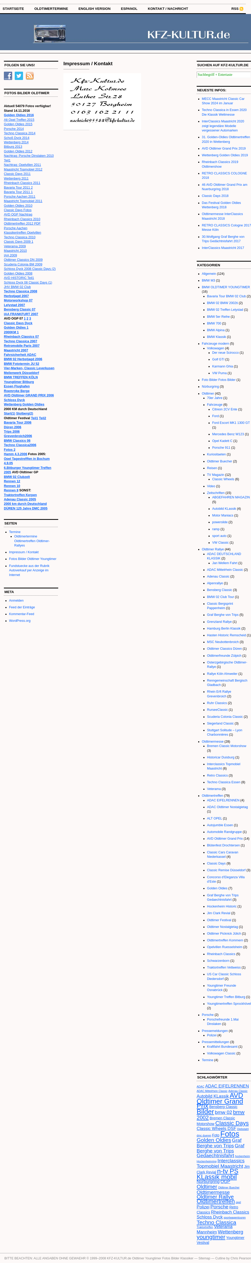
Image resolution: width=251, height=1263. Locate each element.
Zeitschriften (216, 493)
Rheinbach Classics (221, 954)
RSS (235, 9)
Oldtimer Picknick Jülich (224, 933)
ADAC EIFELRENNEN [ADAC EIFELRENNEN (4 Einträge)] (227, 1086)
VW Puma (219, 373)
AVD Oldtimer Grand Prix (225, 838)
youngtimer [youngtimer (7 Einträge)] (211, 1237)
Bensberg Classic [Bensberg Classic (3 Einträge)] (223, 1107)
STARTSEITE (13, 9)
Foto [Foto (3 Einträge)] (215, 1135)
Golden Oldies (217, 888)
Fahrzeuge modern (215, 343)
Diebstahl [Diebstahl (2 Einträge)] (242, 1129)
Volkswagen (215, 348)
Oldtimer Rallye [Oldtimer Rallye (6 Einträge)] (215, 1197)
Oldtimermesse (213, 741)
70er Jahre (215, 398)
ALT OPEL (214, 818)
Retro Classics (217, 775)
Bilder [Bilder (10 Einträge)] (205, 1112)
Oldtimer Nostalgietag (222, 927)
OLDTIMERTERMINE (51, 9)
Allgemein (209, 274)
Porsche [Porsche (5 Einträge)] (219, 1206)
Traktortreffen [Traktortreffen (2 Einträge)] (205, 1227)
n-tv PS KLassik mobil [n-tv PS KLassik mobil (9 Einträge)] (217, 1174)
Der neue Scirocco (225, 352)
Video (211, 486)
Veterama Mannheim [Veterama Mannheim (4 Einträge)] (215, 1229)
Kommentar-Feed (21, 614)
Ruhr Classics (217, 703)
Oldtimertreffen (212, 795)
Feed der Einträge (22, 607)
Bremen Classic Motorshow (226, 746)
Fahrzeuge (215, 405)
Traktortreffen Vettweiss (224, 967)
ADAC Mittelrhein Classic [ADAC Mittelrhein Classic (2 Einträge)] (212, 1090)
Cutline (220, 1258)
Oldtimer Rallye (213, 549)
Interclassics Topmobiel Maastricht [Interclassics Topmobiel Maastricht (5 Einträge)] (221, 1163)
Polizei (212, 1035)
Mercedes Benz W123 (228, 434)
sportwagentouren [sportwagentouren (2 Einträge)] (235, 1217)
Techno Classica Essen (223, 782)
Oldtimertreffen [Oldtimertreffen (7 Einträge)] (216, 1201)
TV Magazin (215, 475)
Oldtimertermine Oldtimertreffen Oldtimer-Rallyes (32, 541)
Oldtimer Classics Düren (224, 649)
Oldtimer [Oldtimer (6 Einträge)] (207, 1187)
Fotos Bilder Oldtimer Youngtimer (32, 559)
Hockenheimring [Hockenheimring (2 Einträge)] (207, 1161)
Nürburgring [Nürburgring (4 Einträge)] (208, 1181)
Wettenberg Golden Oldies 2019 (225, 155)
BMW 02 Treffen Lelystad (225, 310)
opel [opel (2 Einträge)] (238, 1202)
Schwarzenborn (218, 961)
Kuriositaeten (216, 454)
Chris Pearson (241, 1258)
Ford (215, 416)
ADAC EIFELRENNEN (223, 800)
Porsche (208, 1015)
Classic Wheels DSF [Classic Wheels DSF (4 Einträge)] (216, 1128)
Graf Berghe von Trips (223, 615)
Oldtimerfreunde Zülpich (224, 656)
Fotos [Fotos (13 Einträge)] (229, 1133)
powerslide (220, 522)
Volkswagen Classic (221, 1053)
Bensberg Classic (219, 590)
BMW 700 (214, 323)
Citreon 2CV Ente (224, 409)
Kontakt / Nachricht (168, 9)
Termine (14, 532)
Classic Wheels (223, 479)
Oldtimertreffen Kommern (225, 940)
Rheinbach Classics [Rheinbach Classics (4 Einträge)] (230, 1212)
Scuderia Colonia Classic (225, 717)
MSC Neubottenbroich (223, 642)
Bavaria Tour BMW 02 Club (226, 296)
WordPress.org (20, 621)
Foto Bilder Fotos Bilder (218, 380)
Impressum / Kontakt (24, 552)
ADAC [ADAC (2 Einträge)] (200, 1086)
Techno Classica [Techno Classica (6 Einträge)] (216, 1222)
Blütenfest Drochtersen (223, 845)
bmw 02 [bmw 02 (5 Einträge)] (223, 1112)
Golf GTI (218, 359)
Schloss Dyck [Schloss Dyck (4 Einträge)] (210, 1217)
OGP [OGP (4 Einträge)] (225, 1181)
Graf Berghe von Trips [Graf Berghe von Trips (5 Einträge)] (219, 1143)
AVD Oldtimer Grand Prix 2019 (224, 148)
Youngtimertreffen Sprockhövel (229, 1004)
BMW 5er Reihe (218, 317)
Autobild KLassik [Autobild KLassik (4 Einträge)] (213, 1096)
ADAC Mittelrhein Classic (225, 570)
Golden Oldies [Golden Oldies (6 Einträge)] (214, 1140)
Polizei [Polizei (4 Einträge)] (203, 1207)
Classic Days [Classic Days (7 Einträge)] (232, 1123)
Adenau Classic (218, 576)
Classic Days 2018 (215, 196)
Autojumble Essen (220, 825)
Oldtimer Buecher (219, 461)
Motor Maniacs (222, 515)
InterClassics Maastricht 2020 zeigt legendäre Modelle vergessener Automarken (223, 126)
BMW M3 (208, 280)
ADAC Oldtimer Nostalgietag (227, 807)
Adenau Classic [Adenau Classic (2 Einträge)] (238, 1090)
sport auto (219, 536)
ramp (215, 529)
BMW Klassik (216, 337)
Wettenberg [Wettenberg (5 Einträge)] (230, 1232)
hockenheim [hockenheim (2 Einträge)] (242, 1156)
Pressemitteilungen (215, 1042)
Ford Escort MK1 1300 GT (231, 423)
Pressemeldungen (215, 1031)
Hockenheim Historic (222, 906)
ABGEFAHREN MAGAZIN (231, 497)
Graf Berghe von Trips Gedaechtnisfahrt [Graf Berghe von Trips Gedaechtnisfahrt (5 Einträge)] (220, 1150)
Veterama (214, 789)
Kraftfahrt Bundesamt (222, 1046)
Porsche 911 (221, 447)
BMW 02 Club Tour (220, 597)
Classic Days (216, 863)
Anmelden (16, 600)
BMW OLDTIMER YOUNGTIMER (226, 287)
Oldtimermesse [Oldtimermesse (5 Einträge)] (213, 1192)
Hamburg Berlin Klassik (224, 628)
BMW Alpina (216, 330)
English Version (94, 9)
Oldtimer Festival (219, 920)
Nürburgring (210, 386)
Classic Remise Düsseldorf (226, 870)
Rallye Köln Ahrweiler (222, 674)
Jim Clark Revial (218, 913)
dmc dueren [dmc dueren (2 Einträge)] (204, 1135)
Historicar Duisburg (220, 757)
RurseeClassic (217, 710)
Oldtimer (208, 393)
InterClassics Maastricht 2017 (223, 248)
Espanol (129, 9)
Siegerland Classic (220, 723)
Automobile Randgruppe (224, 832)
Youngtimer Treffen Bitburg (226, 997)
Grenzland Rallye (219, 622)
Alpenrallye (215, 583)
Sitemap (204, 1258)
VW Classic (220, 542)
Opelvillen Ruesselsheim (224, 947)
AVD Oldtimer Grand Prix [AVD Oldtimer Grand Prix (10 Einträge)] (220, 1100)
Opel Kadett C (222, 441)
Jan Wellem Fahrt (224, 563)
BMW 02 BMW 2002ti (222, 303)
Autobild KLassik (224, 509)
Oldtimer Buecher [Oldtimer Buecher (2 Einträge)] (229, 1187)
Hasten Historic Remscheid (226, 635)
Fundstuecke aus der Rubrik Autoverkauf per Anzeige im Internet (29, 570)
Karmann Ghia (222, 366)
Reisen (212, 468)
